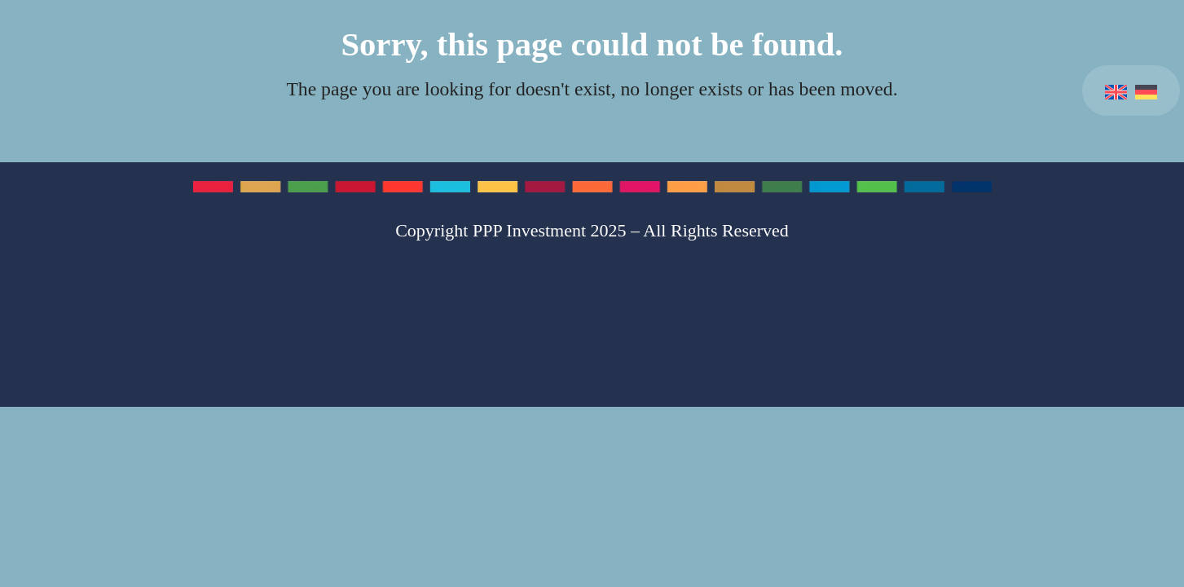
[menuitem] (1116, 90)
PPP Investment (529, 230)
